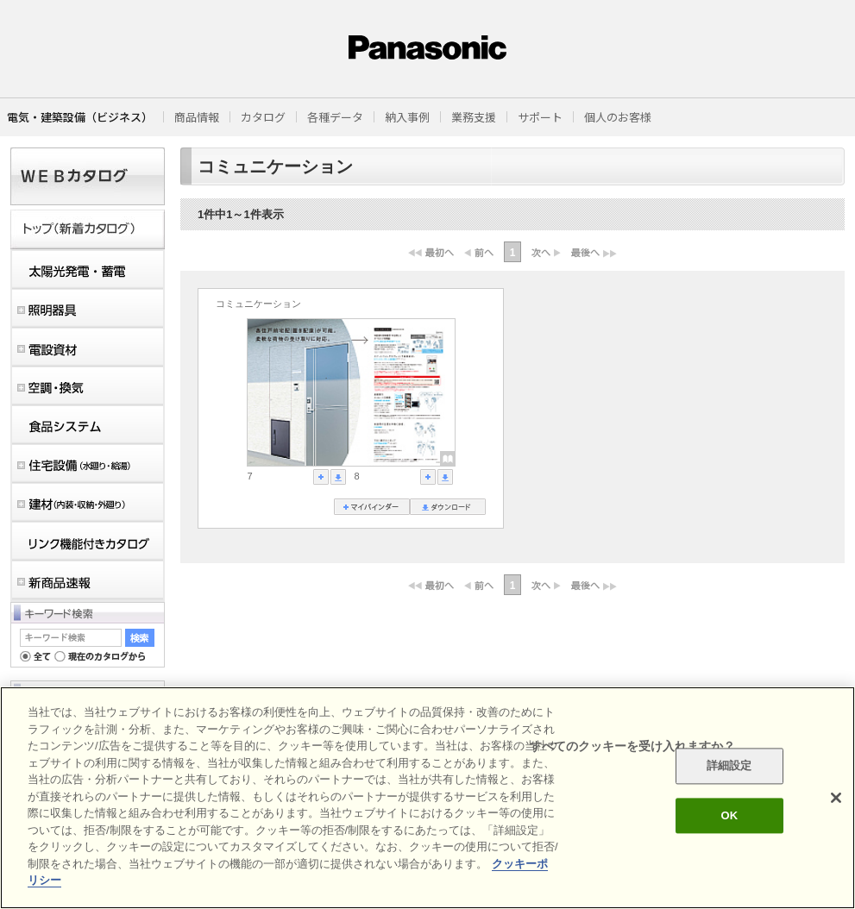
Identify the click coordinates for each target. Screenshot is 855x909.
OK (729, 815)
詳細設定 (729, 766)
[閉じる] (836, 798)
